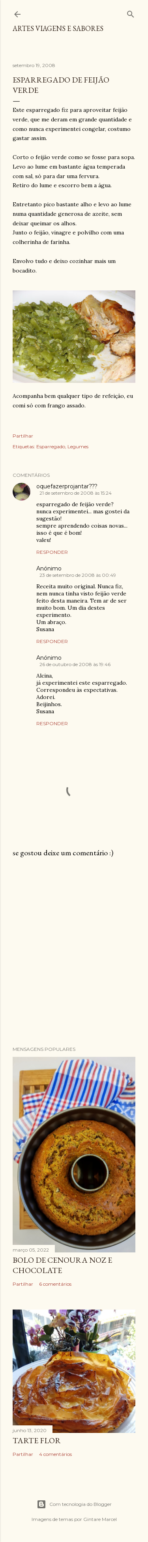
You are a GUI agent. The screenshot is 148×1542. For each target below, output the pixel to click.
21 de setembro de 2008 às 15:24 (75, 493)
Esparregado (50, 446)
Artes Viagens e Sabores (58, 28)
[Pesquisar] (130, 12)
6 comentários (55, 1284)
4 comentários (55, 1454)
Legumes (77, 446)
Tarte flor (37, 1440)
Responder (52, 552)
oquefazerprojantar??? (66, 486)
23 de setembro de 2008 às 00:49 (77, 575)
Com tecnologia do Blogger (74, 1504)
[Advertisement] (74, 952)
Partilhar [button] (23, 436)
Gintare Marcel (100, 1519)
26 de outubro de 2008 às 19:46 (75, 664)
